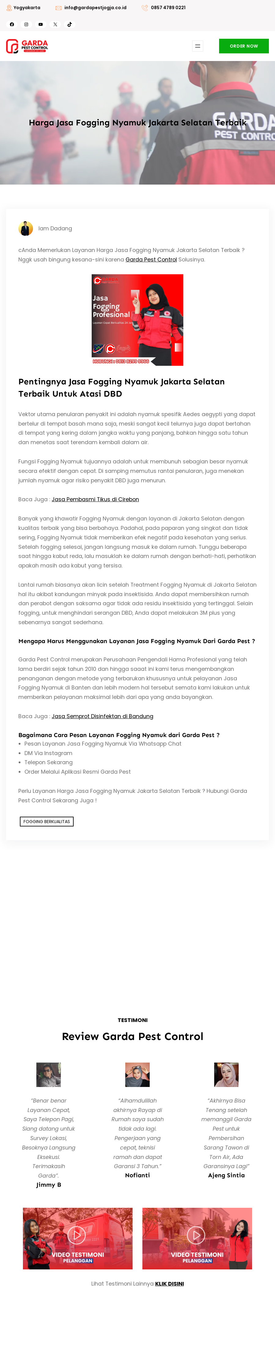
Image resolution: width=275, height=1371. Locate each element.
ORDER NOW (244, 46)
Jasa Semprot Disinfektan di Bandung (102, 716)
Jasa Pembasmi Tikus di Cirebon (95, 499)
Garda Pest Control (151, 259)
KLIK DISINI (169, 1283)
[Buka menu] (197, 46)
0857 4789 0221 (168, 8)
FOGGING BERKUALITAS (47, 822)
